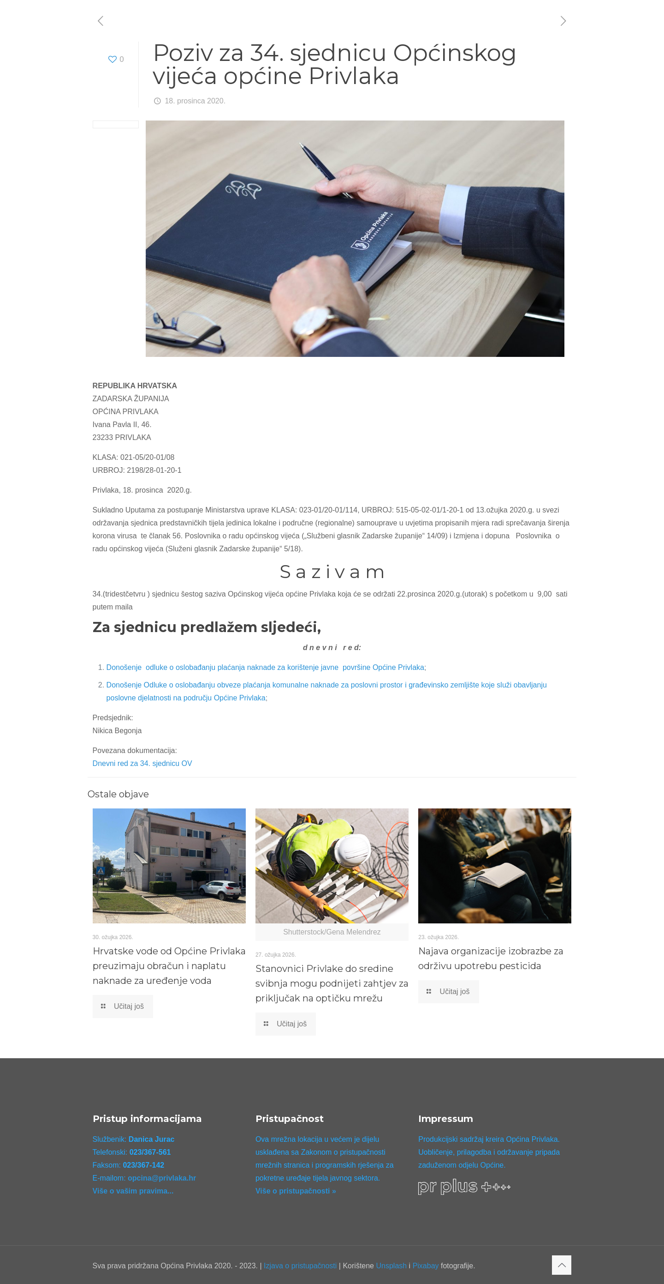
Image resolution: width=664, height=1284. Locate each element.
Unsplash (391, 1266)
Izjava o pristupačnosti (300, 1266)
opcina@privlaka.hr (162, 1178)
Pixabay (426, 1266)
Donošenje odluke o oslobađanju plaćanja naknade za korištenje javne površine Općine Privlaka (265, 667)
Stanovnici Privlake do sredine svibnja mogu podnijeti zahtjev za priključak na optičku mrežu (332, 983)
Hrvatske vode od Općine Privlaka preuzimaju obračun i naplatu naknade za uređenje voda (169, 966)
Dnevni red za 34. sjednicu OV (142, 763)
